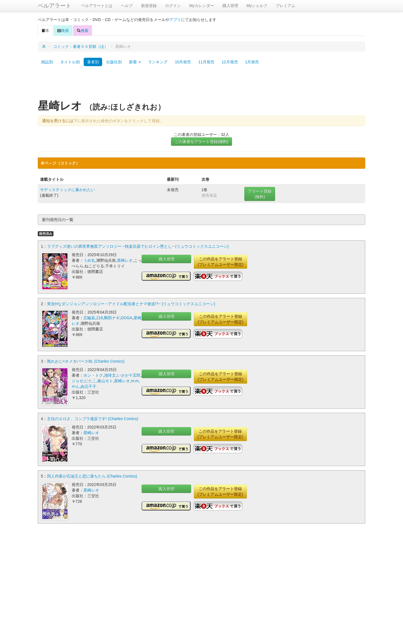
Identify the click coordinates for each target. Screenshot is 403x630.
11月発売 (206, 62)
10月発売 (183, 62)
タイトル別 (70, 62)
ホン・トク (93, 375)
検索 (82, 30)
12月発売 (230, 62)
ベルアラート (54, 6)
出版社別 (114, 62)
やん (75, 386)
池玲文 (110, 375)
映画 (63, 30)
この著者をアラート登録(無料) (201, 141)
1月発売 (252, 62)
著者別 (93, 62)
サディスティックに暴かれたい (67, 189)
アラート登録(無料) (259, 194)
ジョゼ (77, 381)
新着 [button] (135, 62)
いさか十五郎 (128, 375)
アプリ (175, 19)
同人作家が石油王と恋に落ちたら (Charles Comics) (92, 476)
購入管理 (230, 5)
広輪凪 (89, 318)
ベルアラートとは (97, 5)
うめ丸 (89, 260)
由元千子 (88, 386)
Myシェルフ (257, 5)
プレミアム (285, 5)
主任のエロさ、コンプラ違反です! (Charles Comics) (92, 418)
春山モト (105, 381)
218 (99, 318)
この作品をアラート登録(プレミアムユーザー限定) (220, 262)
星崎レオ (125, 260)
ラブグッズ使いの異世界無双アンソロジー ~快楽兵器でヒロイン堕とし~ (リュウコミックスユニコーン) (138, 246)
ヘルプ (127, 5)
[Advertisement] (201, 85)
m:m (135, 381)
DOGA (126, 318)
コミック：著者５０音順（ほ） (80, 46)
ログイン (173, 5)
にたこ (90, 381)
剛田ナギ (112, 318)
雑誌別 (47, 62)
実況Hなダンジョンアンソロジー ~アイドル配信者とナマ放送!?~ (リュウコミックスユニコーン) (131, 304)
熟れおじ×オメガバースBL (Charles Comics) (86, 361)
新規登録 (149, 5)
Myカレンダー (201, 5)
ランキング (158, 62)
